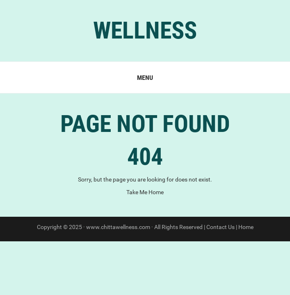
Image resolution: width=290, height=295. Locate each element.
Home (245, 227)
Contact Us (220, 227)
